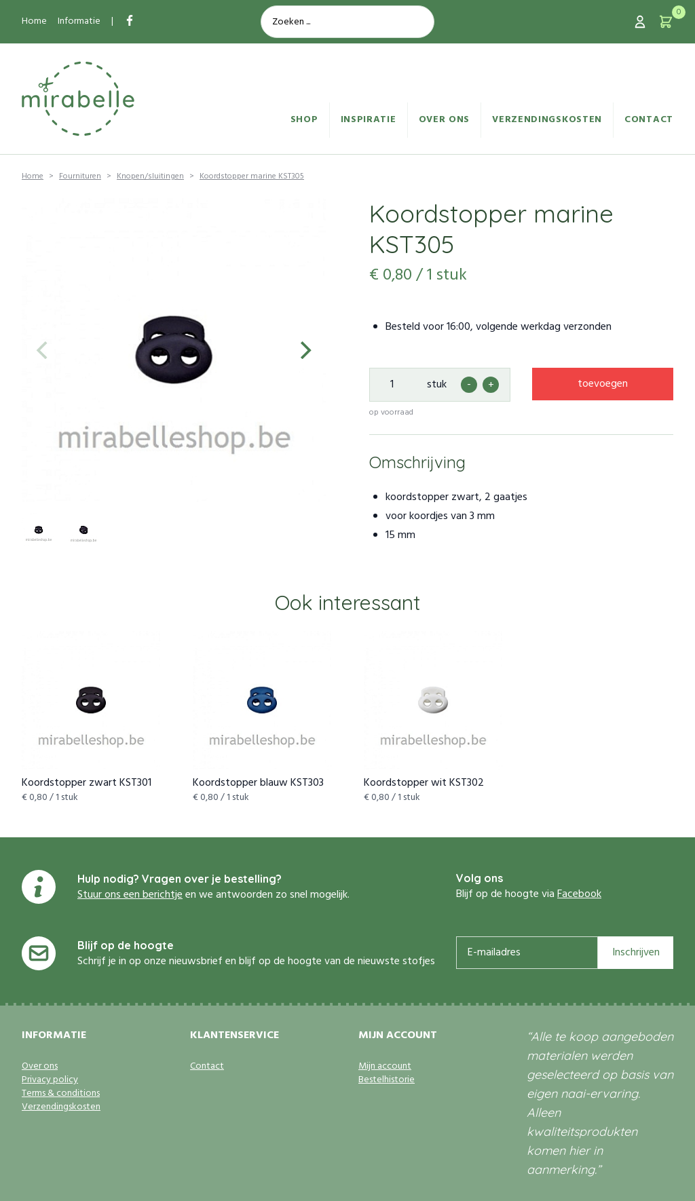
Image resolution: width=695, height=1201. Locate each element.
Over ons (444, 120)
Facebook (579, 894)
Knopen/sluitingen (150, 176)
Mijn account (384, 1066)
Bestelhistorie (386, 1080)
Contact (648, 120)
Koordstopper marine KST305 (252, 176)
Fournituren (80, 176)
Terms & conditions (61, 1094)
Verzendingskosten (547, 120)
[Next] (304, 350)
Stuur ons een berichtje (130, 895)
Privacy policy (50, 1080)
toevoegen (603, 384)
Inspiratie (368, 120)
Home (34, 21)
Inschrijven (636, 952)
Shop (304, 120)
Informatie (79, 21)
